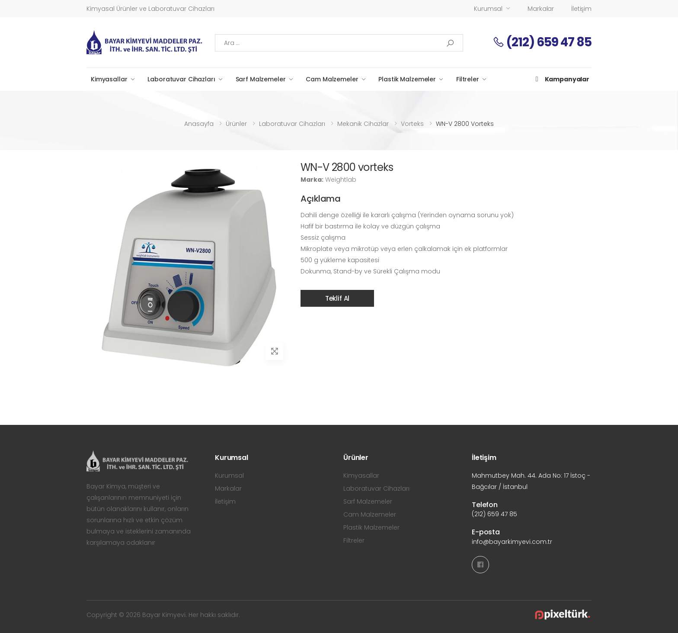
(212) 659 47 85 (542, 42)
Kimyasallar (109, 79)
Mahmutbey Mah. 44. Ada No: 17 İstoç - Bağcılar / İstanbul (531, 481)
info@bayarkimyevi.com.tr (512, 541)
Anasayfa (199, 123)
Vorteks (412, 123)
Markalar (541, 8)
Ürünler (236, 123)
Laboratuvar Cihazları (181, 79)
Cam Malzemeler (332, 79)
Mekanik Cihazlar (363, 123)
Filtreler (467, 79)
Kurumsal (488, 8)
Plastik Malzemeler (406, 79)
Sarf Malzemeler (261, 79)
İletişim (581, 8)
